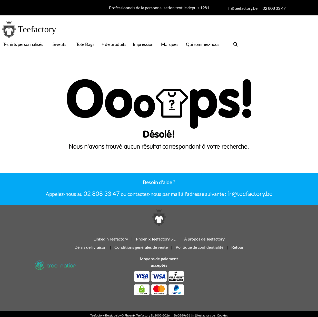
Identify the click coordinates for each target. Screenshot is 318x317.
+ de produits (114, 44)
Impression (143, 44)
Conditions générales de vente (141, 249)
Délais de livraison (90, 249)
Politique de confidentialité (199, 249)
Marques (169, 44)
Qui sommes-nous (202, 44)
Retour (237, 249)
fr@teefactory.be (250, 193)
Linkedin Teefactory (111, 240)
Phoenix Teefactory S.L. (156, 240)
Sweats (59, 44)
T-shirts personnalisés (23, 44)
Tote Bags (85, 44)
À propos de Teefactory (204, 240)
